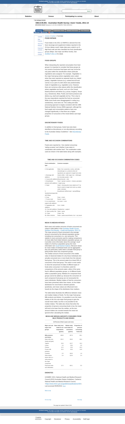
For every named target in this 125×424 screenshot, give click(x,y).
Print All (50, 32)
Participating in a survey (73, 16)
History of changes (40, 53)
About (96, 16)
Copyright (48, 419)
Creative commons (38, 418)
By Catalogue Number (40, 20)
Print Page (44, 32)
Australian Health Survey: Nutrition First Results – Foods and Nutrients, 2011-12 (62, 229)
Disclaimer (57, 419)
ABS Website (74, 2)
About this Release (40, 44)
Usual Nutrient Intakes (62, 246)
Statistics (28, 16)
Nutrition (53, 36)
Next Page (79, 399)
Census (51, 16)
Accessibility (77, 419)
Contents (40, 36)
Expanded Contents (40, 49)
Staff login (86, 419)
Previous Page (48, 399)
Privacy (67, 419)
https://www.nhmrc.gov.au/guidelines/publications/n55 (63, 384)
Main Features (40, 40)
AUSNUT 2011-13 (51, 54)
